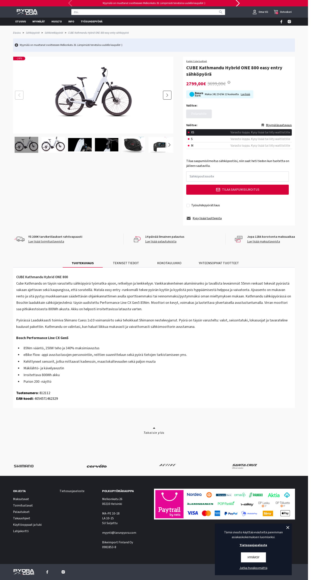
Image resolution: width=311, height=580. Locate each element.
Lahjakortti (21, 531)
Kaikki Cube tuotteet (196, 61)
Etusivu (17, 33)
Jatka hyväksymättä (253, 568)
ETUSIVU (20, 21)
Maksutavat (21, 499)
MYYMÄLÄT (38, 21)
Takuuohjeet (21, 518)
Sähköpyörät (33, 33)
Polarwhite (199, 114)
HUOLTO (56, 21)
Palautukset (21, 512)
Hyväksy (253, 557)
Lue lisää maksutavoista (263, 241)
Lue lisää (245, 94)
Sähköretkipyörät (54, 33)
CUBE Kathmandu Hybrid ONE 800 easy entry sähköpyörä (98, 33)
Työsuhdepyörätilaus (205, 205)
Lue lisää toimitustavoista (46, 241)
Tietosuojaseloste (72, 491)
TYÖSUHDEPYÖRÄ (91, 21)
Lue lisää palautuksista (160, 241)
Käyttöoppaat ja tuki (27, 525)
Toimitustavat (23, 505)
